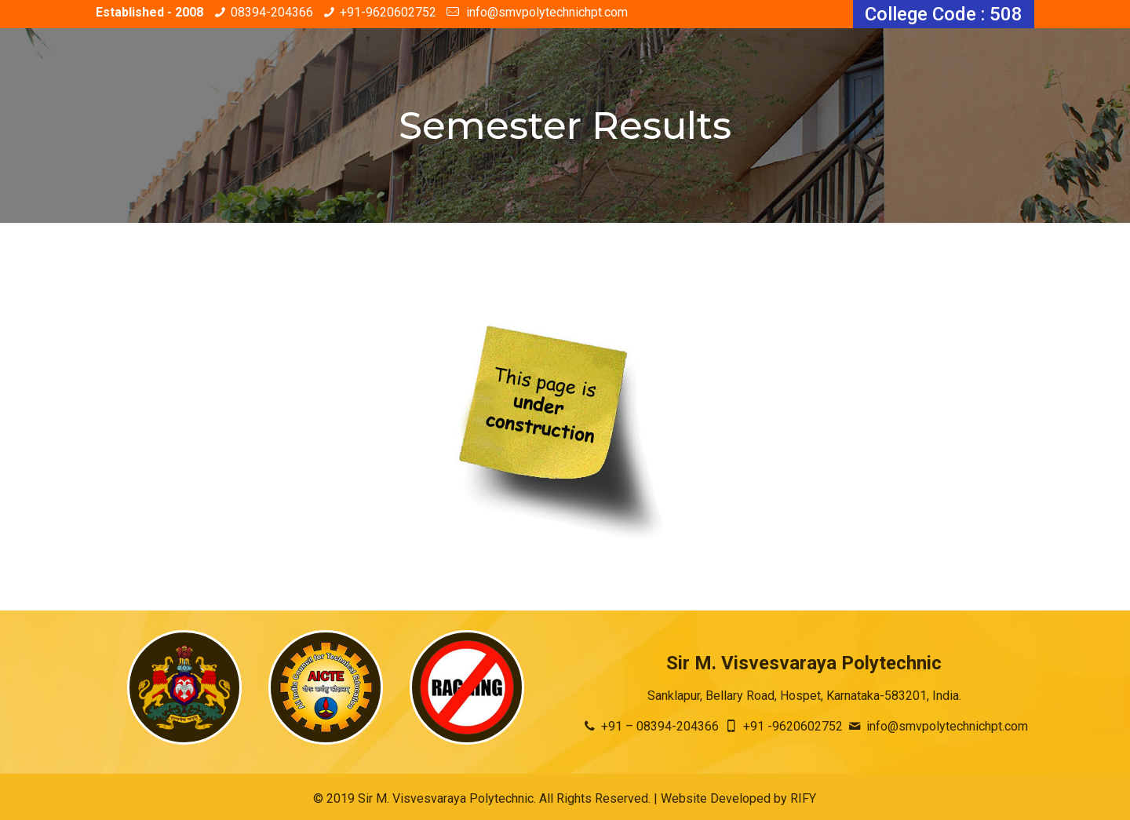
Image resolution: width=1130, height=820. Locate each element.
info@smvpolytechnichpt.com (545, 12)
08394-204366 (272, 12)
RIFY (803, 798)
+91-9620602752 (388, 12)
